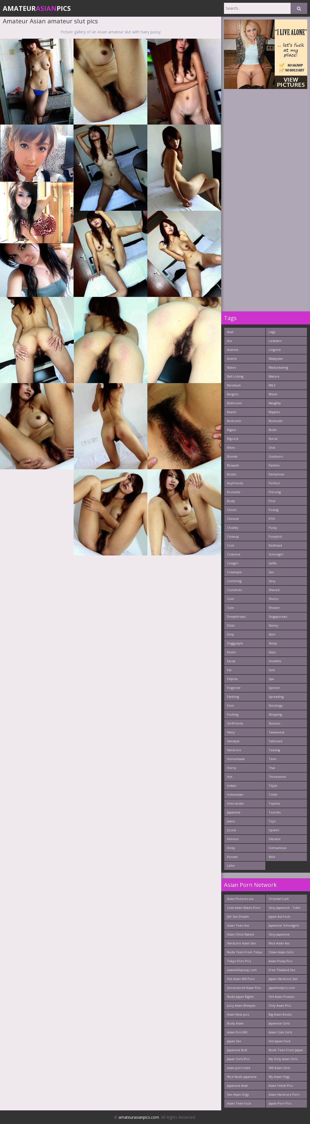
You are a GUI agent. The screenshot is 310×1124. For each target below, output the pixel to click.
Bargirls (232, 394)
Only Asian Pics (280, 1005)
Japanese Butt (237, 1050)
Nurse (273, 438)
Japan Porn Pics (280, 1103)
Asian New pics (238, 1014)
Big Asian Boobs (280, 1014)
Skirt (272, 634)
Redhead (275, 545)
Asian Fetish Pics (281, 1085)
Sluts (272, 652)
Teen (272, 759)
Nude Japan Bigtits (240, 996)
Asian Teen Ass (238, 925)
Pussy (273, 527)
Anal (230, 332)
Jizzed (231, 830)
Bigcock (232, 438)
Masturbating (278, 367)
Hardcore (234, 750)
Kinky (231, 848)
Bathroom (234, 403)
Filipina (232, 679)
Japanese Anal (237, 1085)
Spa (271, 679)
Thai (272, 768)
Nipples (274, 412)
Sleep (273, 643)
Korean (232, 857)
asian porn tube (238, 1068)
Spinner (274, 688)
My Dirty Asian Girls (283, 1059)
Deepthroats (236, 616)
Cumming (234, 581)
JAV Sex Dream (238, 916)
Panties (274, 465)
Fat (229, 670)
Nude (273, 430)
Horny (231, 768)
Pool (272, 501)
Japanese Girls (279, 1023)
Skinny (273, 625)
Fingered (233, 688)
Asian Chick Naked (240, 934)
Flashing (233, 696)
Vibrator (275, 839)
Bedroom (234, 421)
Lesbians (275, 341)
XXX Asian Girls (279, 1068)
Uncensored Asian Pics (244, 988)
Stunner (275, 723)
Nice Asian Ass (279, 943)
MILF (272, 385)
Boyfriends (235, 483)
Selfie (273, 563)
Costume (233, 554)
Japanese (233, 812)
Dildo (231, 625)
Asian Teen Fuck (239, 1103)
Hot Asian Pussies (281, 996)
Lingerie (275, 350)
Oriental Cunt (279, 899)
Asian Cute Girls (280, 1032)
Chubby (232, 527)
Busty (231, 501)
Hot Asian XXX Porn (241, 979)
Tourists (275, 812)
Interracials (235, 803)
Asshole (232, 350)
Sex (271, 572)
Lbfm (231, 866)
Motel (273, 394)
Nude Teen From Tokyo (245, 952)
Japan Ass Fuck (279, 916)
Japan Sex (234, 1041)
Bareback (234, 385)
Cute (230, 608)
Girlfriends (235, 723)
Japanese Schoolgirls (284, 925)
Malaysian (276, 358)
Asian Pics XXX (237, 1032)
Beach (231, 412)
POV (272, 519)
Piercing (275, 492)
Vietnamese (277, 848)
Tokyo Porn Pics (239, 961)
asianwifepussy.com (242, 970)
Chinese (233, 519)
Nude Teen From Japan (286, 1050)
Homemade (236, 759)
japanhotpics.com (282, 988)
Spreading (276, 696)
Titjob (273, 785)
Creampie (234, 572)
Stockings (276, 705)
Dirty (230, 634)
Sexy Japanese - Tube (284, 907)
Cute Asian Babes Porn (243, 907)
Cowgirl (232, 563)
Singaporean (278, 616)
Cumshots (234, 590)
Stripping (275, 714)
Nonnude (276, 421)
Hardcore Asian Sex (241, 943)
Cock (230, 545)
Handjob (233, 741)
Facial (231, 661)
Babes (231, 367)
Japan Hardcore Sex (283, 979)
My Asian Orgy (279, 1077)
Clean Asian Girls (281, 952)
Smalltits (275, 661)
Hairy (231, 732)
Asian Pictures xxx (240, 899)
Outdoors (276, 456)
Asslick (232, 358)
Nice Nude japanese (242, 1077)
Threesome (277, 777)
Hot (229, 777)
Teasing (274, 750)
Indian (231, 785)
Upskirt (274, 830)
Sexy (272, 581)
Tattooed (275, 741)
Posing (273, 510)
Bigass (231, 430)
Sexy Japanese (279, 934)
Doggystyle (235, 643)
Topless (274, 803)
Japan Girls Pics (238, 1059)
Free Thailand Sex (282, 970)
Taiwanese (276, 732)
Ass (229, 341)
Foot (230, 705)
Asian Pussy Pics (280, 961)
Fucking (232, 714)
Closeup (233, 536)
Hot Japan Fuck (280, 1041)
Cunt (230, 599)
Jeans (231, 821)
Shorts (273, 599)
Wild (272, 857)
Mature (274, 376)
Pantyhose (276, 474)
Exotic (231, 652)
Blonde (232, 456)
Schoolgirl (276, 554)
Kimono (233, 839)
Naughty (275, 403)
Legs (272, 332)
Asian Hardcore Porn (284, 1094)
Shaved (274, 590)
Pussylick (275, 536)
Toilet (273, 794)
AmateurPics (37, 8)
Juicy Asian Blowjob (241, 1005)
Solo (272, 670)
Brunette (233, 492)
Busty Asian (235, 1023)
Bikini (231, 447)
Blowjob (233, 465)
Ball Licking (235, 376)
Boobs (231, 474)
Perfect (274, 483)
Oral (272, 447)
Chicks (231, 510)
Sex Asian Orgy (238, 1094)
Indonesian (235, 794)
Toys (272, 821)
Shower (274, 608)
